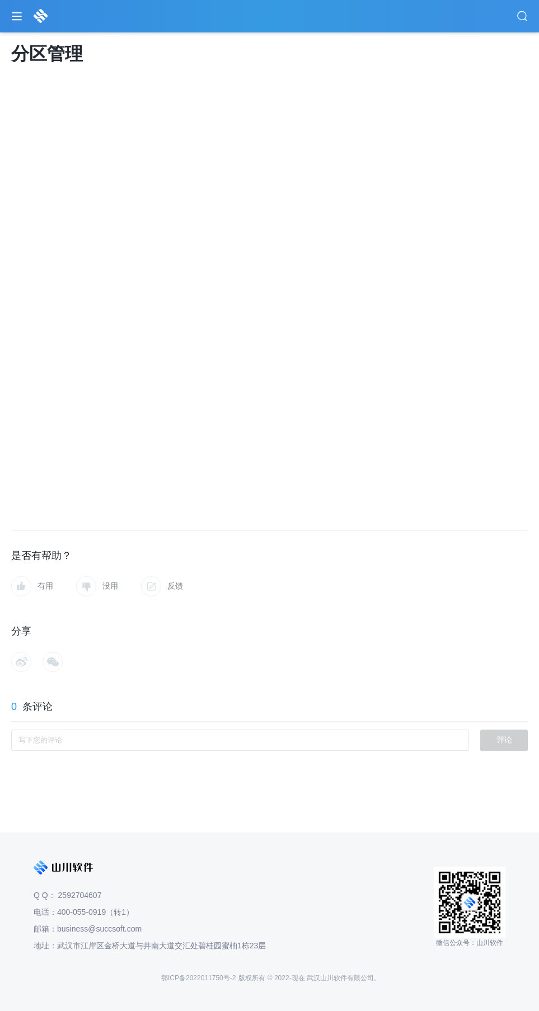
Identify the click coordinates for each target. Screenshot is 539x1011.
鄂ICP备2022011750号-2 (198, 978)
